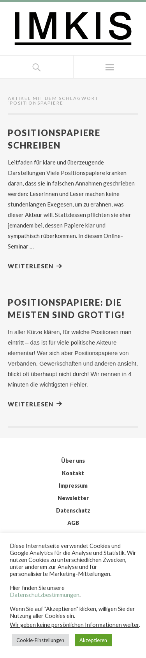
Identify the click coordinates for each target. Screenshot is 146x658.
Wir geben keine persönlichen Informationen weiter (74, 624)
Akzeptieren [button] (93, 640)
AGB (73, 523)
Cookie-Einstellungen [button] (40, 640)
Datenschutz (73, 510)
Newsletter (73, 498)
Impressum (73, 485)
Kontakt (73, 473)
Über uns (73, 460)
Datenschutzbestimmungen (44, 595)
